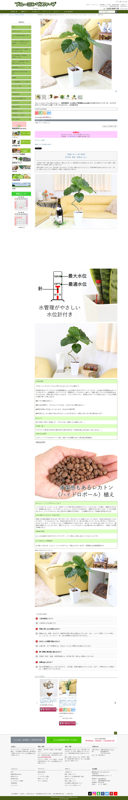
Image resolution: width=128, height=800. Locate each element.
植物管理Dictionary (114, 6)
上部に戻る (70, 793)
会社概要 (94, 769)
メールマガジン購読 (43, 776)
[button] (37, 703)
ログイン (89, 4)
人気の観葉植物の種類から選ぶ (20, 36)
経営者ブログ (14, 776)
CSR (12, 772)
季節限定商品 (16, 94)
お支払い (13, 746)
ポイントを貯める (43, 781)
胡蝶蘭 (14, 77)
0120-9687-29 (104, 751)
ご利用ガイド (124, 4)
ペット (14, 90)
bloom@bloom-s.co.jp (104, 780)
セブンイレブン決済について (73, 785)
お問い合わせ (124, 6)
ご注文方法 (15, 102)
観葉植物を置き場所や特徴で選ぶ (20, 72)
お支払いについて (70, 778)
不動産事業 (14, 783)
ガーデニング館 (16, 86)
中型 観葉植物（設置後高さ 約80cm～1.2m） (19, 56)
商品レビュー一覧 (43, 778)
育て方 (24, 11)
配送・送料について (70, 774)
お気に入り (36, 11)
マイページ (95, 4)
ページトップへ (115, 733)
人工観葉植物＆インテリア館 (20, 81)
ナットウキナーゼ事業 (17, 781)
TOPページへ (3, 14)
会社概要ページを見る (105, 4)
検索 (116, 11)
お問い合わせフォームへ (107, 749)
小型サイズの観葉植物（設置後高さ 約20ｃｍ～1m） (20, 62)
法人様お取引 (68, 11)
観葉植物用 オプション (18, 67)
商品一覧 (14, 11)
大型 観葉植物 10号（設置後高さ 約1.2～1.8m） (20, 50)
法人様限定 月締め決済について (73, 783)
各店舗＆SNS (14, 778)
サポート (67, 769)
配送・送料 (41, 746)
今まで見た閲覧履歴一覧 (19, 98)
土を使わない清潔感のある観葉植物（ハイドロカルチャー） (20, 43)
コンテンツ (14, 769)
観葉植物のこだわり (17, 111)
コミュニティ (14, 785)
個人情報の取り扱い (59, 793)
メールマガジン (104, 6)
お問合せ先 (95, 746)
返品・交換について (70, 781)
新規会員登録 (116, 4)
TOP (13, 27)
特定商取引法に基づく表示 (43, 793)
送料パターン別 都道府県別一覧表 (74, 776)
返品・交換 (68, 746)
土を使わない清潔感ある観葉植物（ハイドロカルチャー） (22, 14)
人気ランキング (16, 31)
